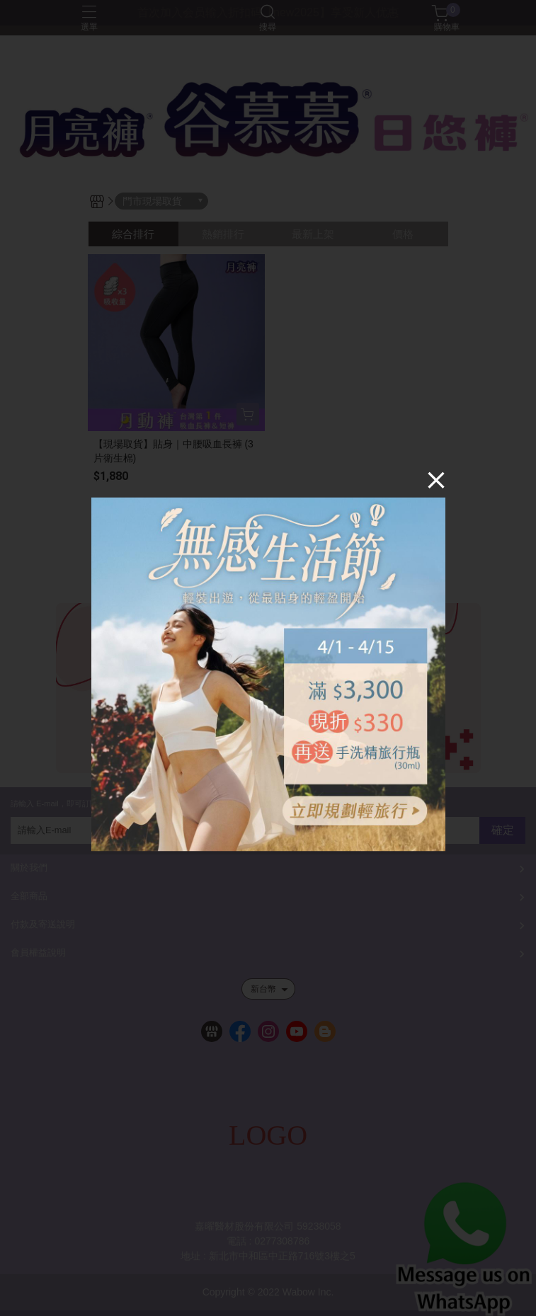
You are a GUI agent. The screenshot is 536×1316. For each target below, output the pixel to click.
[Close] (436, 479)
